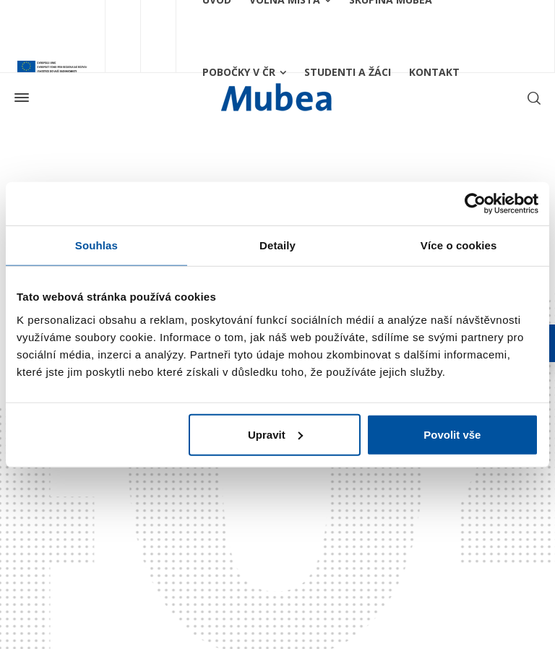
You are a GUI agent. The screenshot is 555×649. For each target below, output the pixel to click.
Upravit (275, 434)
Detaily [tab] (277, 245)
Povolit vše (452, 434)
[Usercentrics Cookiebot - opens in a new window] (475, 204)
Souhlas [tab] (96, 245)
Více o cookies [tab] (459, 245)
